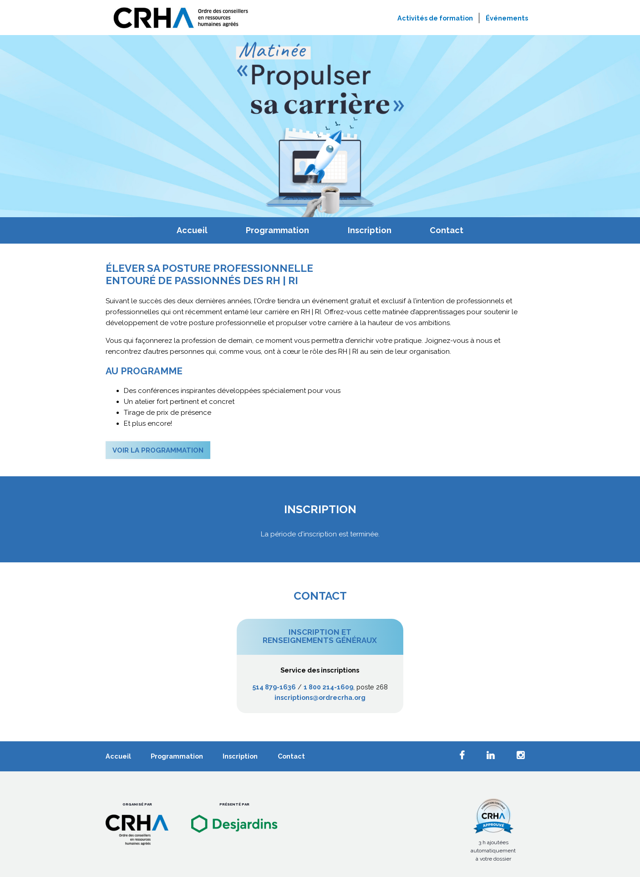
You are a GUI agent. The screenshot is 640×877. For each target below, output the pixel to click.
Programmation (277, 230)
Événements (507, 18)
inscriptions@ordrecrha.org (320, 697)
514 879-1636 (274, 687)
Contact (446, 230)
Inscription (369, 230)
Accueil (192, 230)
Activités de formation (435, 18)
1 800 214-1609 (328, 687)
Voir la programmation (157, 450)
